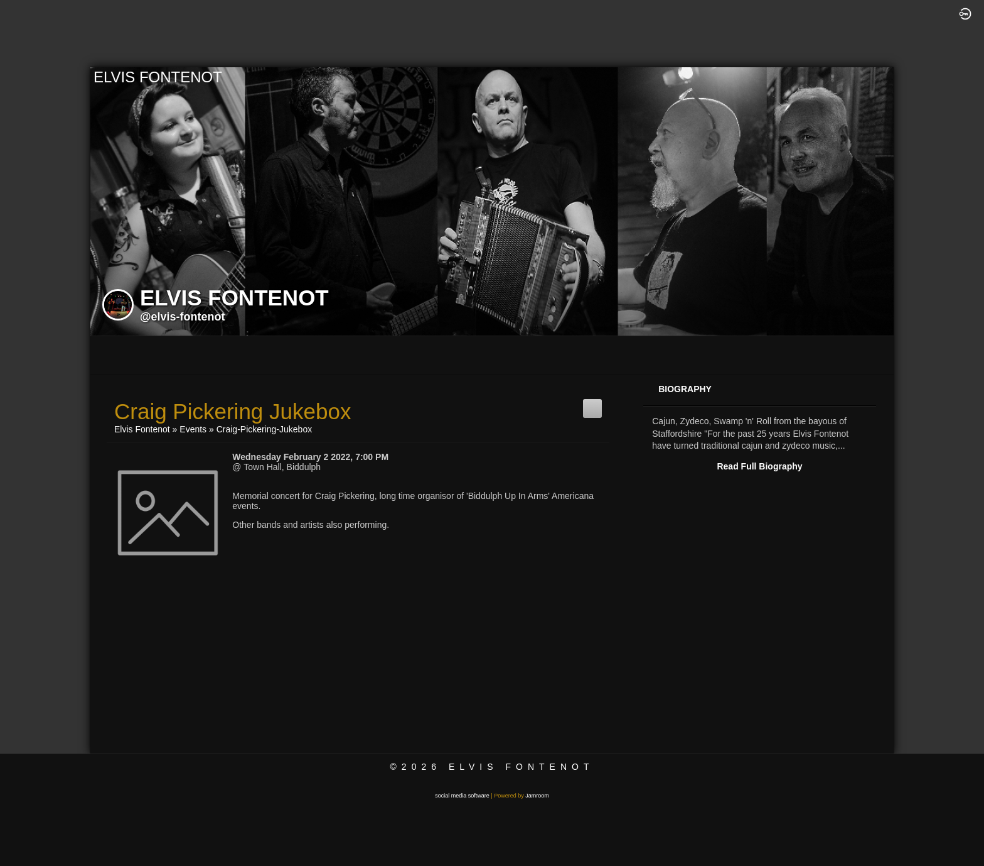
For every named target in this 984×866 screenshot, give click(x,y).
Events (192, 429)
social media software (462, 795)
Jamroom (537, 795)
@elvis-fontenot (182, 316)
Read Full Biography (759, 466)
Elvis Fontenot (142, 429)
